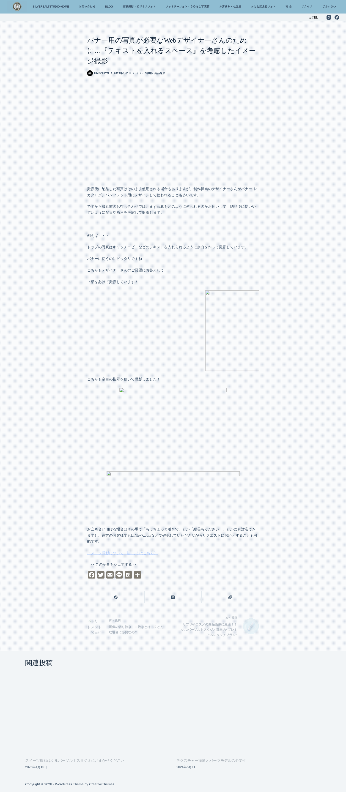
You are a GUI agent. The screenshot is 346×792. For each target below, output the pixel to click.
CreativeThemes (101, 784)
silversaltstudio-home (51, 6)
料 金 (289, 6)
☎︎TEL (313, 17)
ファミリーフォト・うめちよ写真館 (187, 6)
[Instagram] (329, 17)
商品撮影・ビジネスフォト (139, 6)
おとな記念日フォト (263, 6)
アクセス (306, 6)
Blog (109, 6)
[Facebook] (337, 17)
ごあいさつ (329, 6)
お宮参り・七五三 (230, 6)
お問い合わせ (87, 6)
